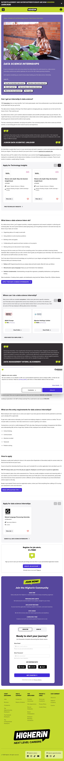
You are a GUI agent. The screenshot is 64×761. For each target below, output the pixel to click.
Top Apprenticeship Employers (8, 710)
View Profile (17, 330)
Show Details (55, 385)
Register (25, 629)
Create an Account (32, 566)
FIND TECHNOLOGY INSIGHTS (13, 206)
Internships (7, 103)
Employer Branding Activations (30, 718)
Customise (32, 390)
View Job (9, 199)
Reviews (6, 702)
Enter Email (17, 643)
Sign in (39, 570)
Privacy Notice (38, 680)
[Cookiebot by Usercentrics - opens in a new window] (55, 370)
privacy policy (23, 379)
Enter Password (18, 653)
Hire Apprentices (31, 704)
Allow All (52, 390)
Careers (53, 705)
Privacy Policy (42, 704)
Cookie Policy (42, 707)
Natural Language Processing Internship (17, 517)
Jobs (5, 699)
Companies (7, 705)
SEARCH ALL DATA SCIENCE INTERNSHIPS (16, 539)
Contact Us (19, 699)
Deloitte (8, 183)
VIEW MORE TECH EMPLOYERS (13, 337)
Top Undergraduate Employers (8, 721)
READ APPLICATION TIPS (11, 490)
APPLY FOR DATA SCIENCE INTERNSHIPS (16, 282)
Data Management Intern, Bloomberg (22, 362)
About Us (53, 697)
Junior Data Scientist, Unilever (19, 142)
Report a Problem (20, 702)
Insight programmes (44, 155)
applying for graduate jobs (46, 151)
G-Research (9, 519)
